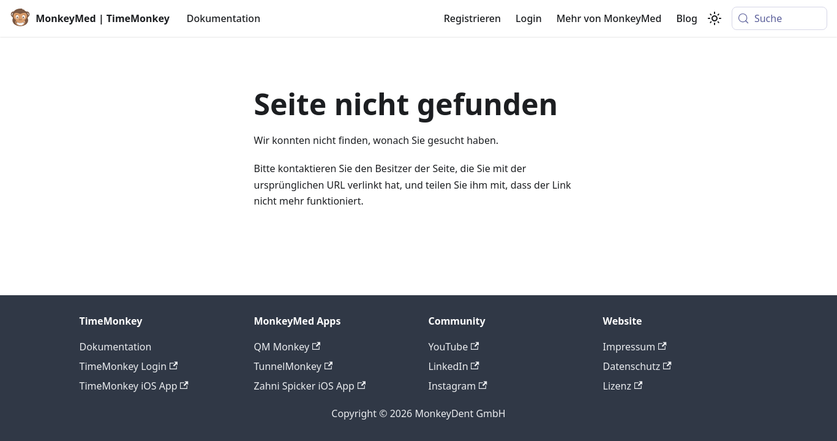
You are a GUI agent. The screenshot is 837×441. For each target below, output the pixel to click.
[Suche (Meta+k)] (779, 18)
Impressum (635, 346)
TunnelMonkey (293, 366)
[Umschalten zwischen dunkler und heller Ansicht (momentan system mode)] (714, 18)
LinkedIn (454, 366)
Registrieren (472, 18)
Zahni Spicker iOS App (310, 386)
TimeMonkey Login (129, 366)
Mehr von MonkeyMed (609, 18)
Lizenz (623, 386)
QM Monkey (287, 346)
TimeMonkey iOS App (134, 386)
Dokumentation (223, 18)
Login (529, 18)
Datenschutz (637, 366)
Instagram (458, 386)
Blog (686, 18)
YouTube (454, 346)
